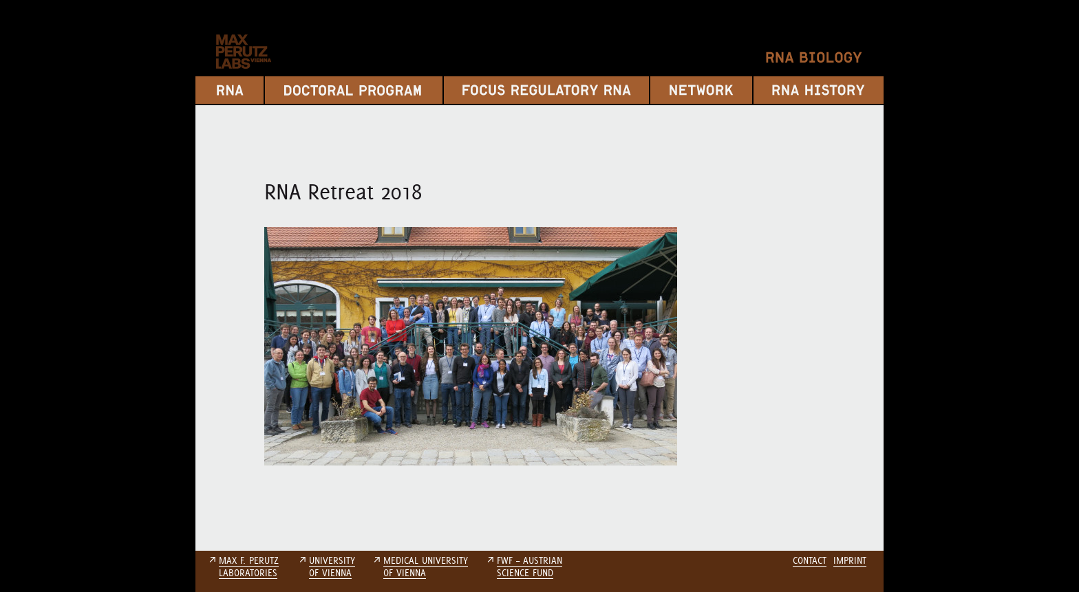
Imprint (849, 560)
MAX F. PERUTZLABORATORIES (249, 566)
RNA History (819, 90)
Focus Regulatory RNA (546, 90)
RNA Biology (814, 57)
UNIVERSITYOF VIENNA (332, 566)
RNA (229, 90)
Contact (809, 560)
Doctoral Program (353, 90)
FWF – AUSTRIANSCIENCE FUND (529, 566)
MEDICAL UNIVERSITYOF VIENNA (425, 566)
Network (701, 90)
